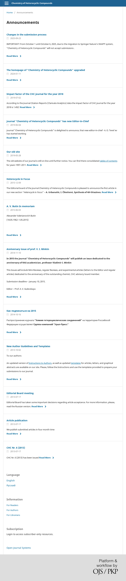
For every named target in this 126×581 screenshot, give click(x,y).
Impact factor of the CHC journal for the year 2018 (35, 94)
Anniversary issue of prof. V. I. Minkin (28, 249)
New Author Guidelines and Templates (28, 346)
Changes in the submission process (26, 34)
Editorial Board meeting (20, 393)
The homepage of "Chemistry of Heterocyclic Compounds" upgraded (46, 70)
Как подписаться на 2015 (21, 310)
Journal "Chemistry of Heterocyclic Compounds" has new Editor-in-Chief (48, 121)
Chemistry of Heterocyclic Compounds (31, 3)
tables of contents (108, 160)
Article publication (17, 420)
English (11, 480)
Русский (11, 485)
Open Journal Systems (19, 547)
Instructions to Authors (40, 363)
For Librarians (13, 515)
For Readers (12, 505)
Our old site (13, 151)
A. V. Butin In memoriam (21, 206)
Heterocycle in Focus (18, 179)
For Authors (12, 510)
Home (10, 12)
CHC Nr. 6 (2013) (16, 447)
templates (76, 363)
